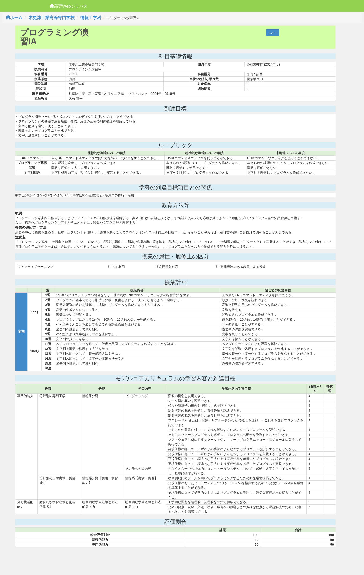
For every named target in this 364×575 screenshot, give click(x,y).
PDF (273, 32)
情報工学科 (90, 17)
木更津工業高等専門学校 (52, 17)
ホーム (14, 17)
